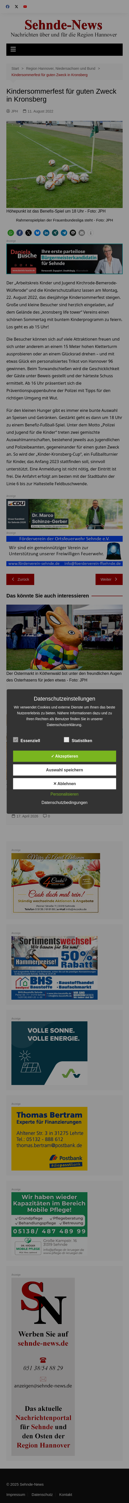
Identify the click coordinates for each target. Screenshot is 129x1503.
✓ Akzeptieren (64, 756)
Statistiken (78, 740)
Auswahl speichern (64, 770)
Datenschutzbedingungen (64, 802)
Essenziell (26, 740)
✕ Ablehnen (64, 784)
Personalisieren (64, 794)
